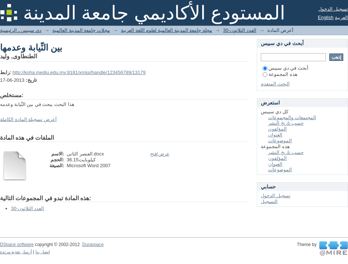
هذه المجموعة (280, 74)
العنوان (275, 135)
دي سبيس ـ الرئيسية (20, 30)
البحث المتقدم (275, 84)
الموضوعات (280, 140)
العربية (341, 17)
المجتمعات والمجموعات (292, 117)
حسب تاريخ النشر (286, 123)
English (326, 17)
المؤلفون (277, 129)
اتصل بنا (43, 251)
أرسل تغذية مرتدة (16, 251)
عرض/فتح (160, 154)
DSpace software (17, 244)
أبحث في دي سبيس (285, 68)
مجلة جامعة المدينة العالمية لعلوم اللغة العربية (166, 30)
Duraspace (92, 244)
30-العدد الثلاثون (239, 30)
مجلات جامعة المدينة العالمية (81, 30)
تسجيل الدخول (333, 9)
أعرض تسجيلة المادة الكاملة (28, 119)
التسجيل (269, 201)
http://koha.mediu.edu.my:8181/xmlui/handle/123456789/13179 (79, 72)
